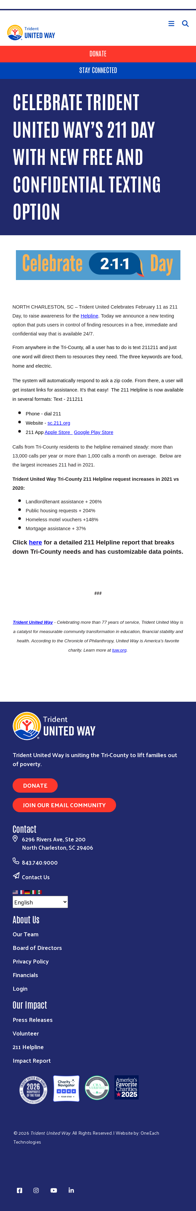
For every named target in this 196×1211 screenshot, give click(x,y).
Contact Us (36, 877)
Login (20, 988)
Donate (98, 53)
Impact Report (32, 1060)
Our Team (25, 934)
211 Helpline (28, 1046)
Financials (25, 974)
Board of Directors (37, 947)
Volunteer (26, 1033)
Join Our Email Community (64, 804)
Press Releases (33, 1019)
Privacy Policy (31, 961)
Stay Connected (98, 69)
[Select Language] (40, 902)
